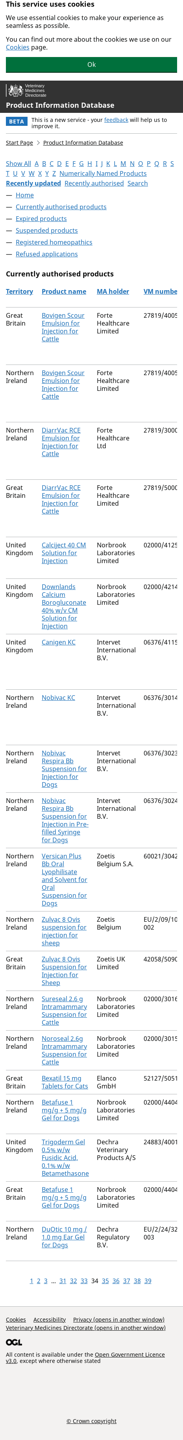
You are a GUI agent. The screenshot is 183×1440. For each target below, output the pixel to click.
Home (25, 195)
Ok (91, 64)
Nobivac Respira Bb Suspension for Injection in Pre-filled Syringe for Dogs (65, 820)
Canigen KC (59, 642)
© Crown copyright (91, 1420)
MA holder (113, 291)
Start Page (19, 142)
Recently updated (33, 183)
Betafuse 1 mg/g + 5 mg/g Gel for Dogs (64, 1110)
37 (126, 1280)
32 (73, 1280)
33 (84, 1280)
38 (137, 1280)
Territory (19, 291)
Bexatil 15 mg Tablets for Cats (65, 1082)
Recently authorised (94, 183)
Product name (64, 291)
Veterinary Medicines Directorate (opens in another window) (86, 1327)
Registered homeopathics (54, 242)
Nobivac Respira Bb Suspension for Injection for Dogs (64, 769)
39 (148, 1280)
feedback (116, 119)
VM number (162, 291)
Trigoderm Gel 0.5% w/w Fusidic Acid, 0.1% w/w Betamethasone (65, 1158)
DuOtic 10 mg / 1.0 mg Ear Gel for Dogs (64, 1237)
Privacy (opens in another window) (119, 1319)
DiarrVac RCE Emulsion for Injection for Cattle (61, 442)
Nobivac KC (58, 697)
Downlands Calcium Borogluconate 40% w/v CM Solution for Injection (64, 606)
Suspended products (47, 230)
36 (116, 1280)
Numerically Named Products (103, 173)
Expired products (41, 219)
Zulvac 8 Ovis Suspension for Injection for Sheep (64, 971)
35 (105, 1280)
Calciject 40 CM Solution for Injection (64, 553)
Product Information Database (60, 105)
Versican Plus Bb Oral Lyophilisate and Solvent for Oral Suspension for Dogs (64, 880)
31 (63, 1280)
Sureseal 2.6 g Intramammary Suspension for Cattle (64, 1010)
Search (138, 183)
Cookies (18, 47)
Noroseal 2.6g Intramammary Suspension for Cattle (64, 1050)
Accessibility (49, 1319)
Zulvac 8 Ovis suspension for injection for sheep (64, 931)
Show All (18, 163)
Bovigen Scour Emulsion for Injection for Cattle (63, 327)
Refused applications (47, 254)
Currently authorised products (61, 207)
